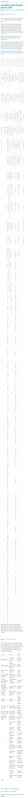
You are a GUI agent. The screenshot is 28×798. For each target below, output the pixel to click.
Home (2, 788)
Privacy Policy (13, 791)
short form (14, 52)
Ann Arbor (10, 46)
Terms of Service (4, 791)
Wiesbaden (16, 46)
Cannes (2, 43)
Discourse (8, 794)
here (2, 54)
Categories (7, 788)
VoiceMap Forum (5, 1)
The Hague (13, 48)
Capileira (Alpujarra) (5, 48)
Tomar (20, 46)
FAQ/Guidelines (14, 788)
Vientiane (20, 48)
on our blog (3, 33)
